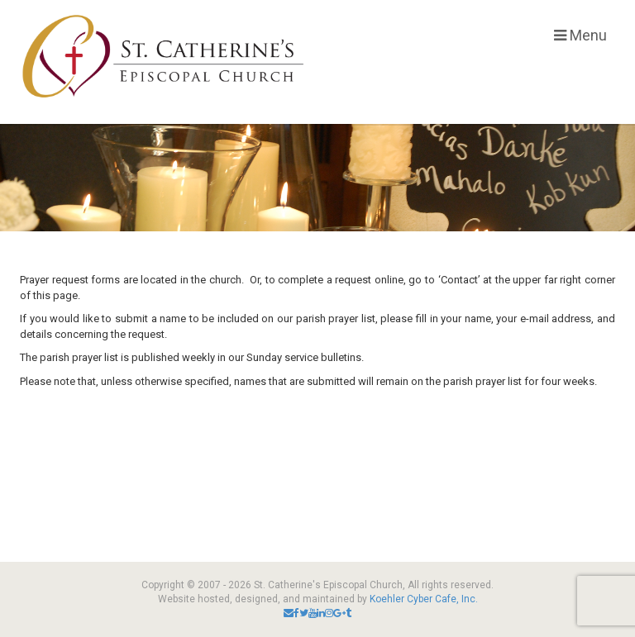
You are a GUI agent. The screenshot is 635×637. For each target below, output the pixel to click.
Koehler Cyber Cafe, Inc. (424, 599)
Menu (580, 35)
